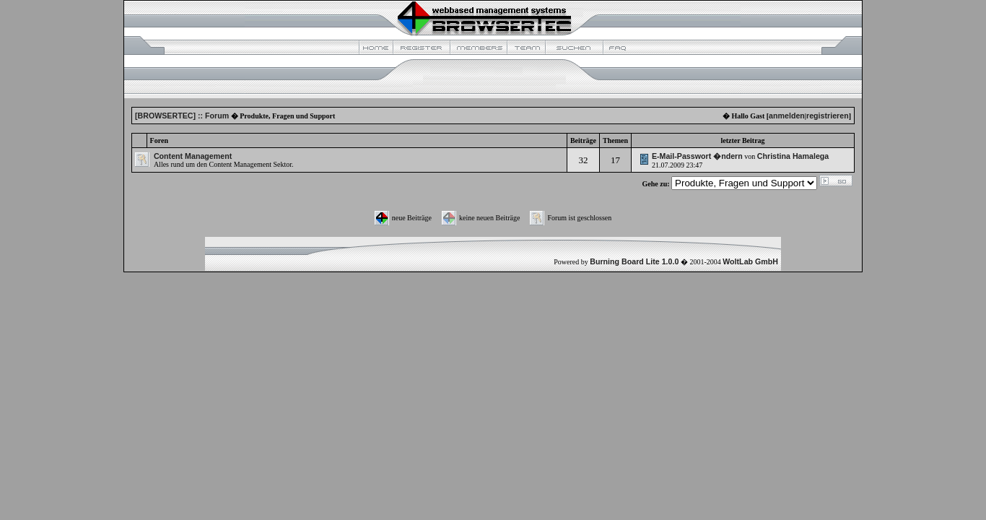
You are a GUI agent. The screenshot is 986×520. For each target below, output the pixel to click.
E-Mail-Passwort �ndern (697, 156)
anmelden (787, 115)
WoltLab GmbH (750, 261)
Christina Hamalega (793, 156)
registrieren (827, 115)
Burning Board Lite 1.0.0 (634, 261)
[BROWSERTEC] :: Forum (182, 115)
